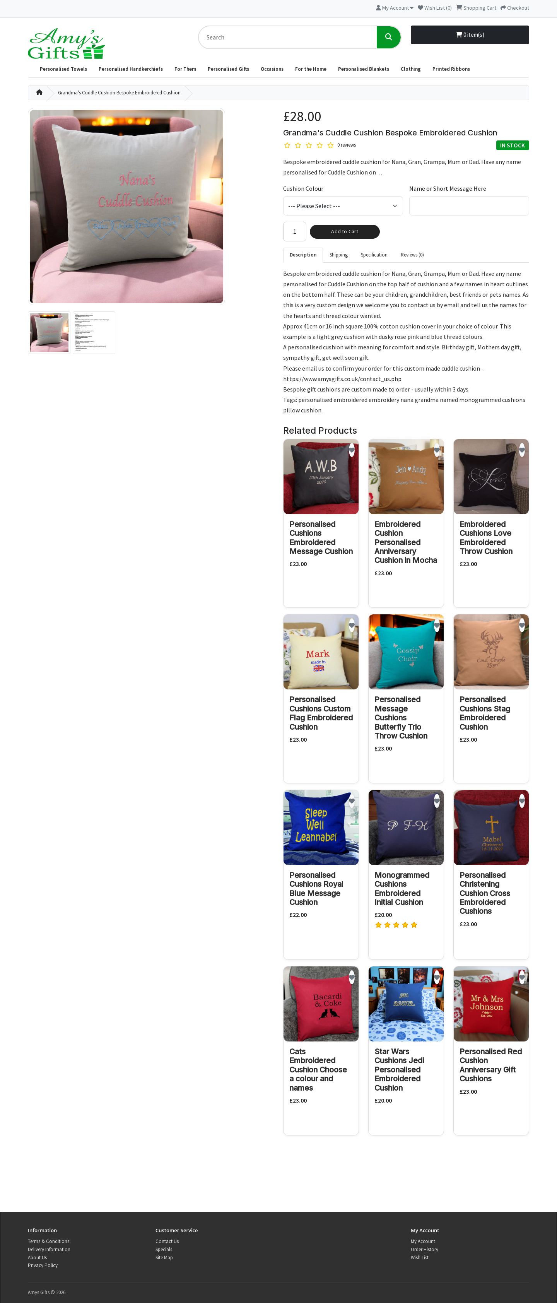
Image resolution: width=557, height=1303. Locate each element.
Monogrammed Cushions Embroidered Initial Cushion (401, 888)
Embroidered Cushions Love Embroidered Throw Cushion (486, 538)
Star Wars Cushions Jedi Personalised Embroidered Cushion (399, 1070)
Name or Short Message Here (447, 188)
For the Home (310, 69)
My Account (423, 1241)
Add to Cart (344, 231)
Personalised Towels (63, 69)
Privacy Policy (43, 1265)
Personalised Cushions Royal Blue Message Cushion (316, 888)
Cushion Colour (303, 188)
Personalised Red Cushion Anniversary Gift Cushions (491, 1065)
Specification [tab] (374, 254)
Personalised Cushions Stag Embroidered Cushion (485, 713)
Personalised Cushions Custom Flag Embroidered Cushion (321, 713)
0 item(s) (470, 34)
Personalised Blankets (363, 69)
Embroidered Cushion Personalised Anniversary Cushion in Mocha (405, 542)
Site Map (164, 1257)
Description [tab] (303, 254)
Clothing (411, 69)
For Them (185, 69)
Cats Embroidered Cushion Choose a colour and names (318, 1070)
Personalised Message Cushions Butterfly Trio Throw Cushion (400, 717)
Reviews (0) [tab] (412, 254)
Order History (424, 1249)
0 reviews (346, 145)
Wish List (420, 1257)
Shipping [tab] (339, 254)
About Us (37, 1257)
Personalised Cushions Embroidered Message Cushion (321, 538)
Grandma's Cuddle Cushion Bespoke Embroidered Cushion (119, 92)
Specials (163, 1249)
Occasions (272, 69)
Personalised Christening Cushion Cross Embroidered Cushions (485, 893)
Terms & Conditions (48, 1241)
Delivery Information (49, 1249)
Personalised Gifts (228, 69)
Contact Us (167, 1241)
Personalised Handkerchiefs (131, 69)
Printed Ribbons (451, 69)
